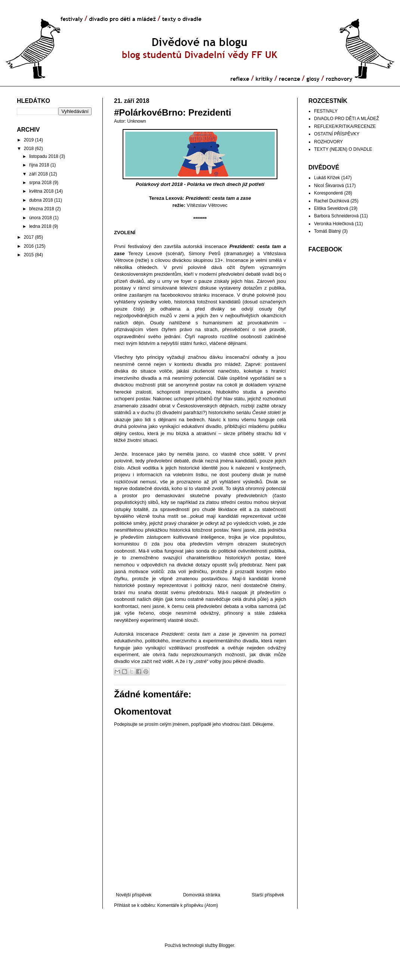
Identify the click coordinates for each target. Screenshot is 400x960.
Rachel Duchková (331, 201)
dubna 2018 (41, 200)
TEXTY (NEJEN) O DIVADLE (343, 149)
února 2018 (40, 217)
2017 (29, 237)
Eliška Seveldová (331, 208)
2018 (29, 148)
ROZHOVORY (328, 141)
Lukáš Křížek (327, 177)
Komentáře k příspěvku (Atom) (187, 905)
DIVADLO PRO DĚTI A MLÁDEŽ (346, 118)
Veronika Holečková (334, 223)
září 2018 (38, 174)
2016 (29, 246)
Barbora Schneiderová (336, 215)
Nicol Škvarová (329, 185)
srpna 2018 (40, 182)
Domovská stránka (201, 895)
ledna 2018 (40, 226)
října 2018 (39, 165)
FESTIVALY (326, 111)
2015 (29, 254)
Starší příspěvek (268, 895)
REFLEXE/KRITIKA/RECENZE (345, 126)
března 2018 (41, 208)
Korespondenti (328, 193)
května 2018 (41, 191)
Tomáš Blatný (327, 231)
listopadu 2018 (43, 156)
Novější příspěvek (133, 895)
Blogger (226, 945)
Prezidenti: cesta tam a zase (218, 198)
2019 (29, 140)
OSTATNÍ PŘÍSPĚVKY (337, 134)
